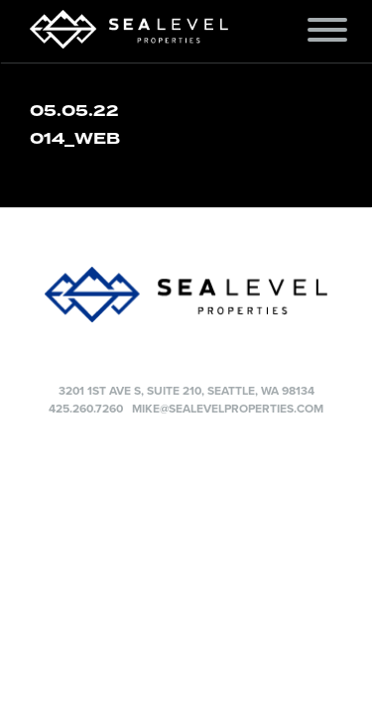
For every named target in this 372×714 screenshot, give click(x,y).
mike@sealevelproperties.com (227, 409)
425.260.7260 (86, 409)
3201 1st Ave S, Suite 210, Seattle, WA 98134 (186, 391)
